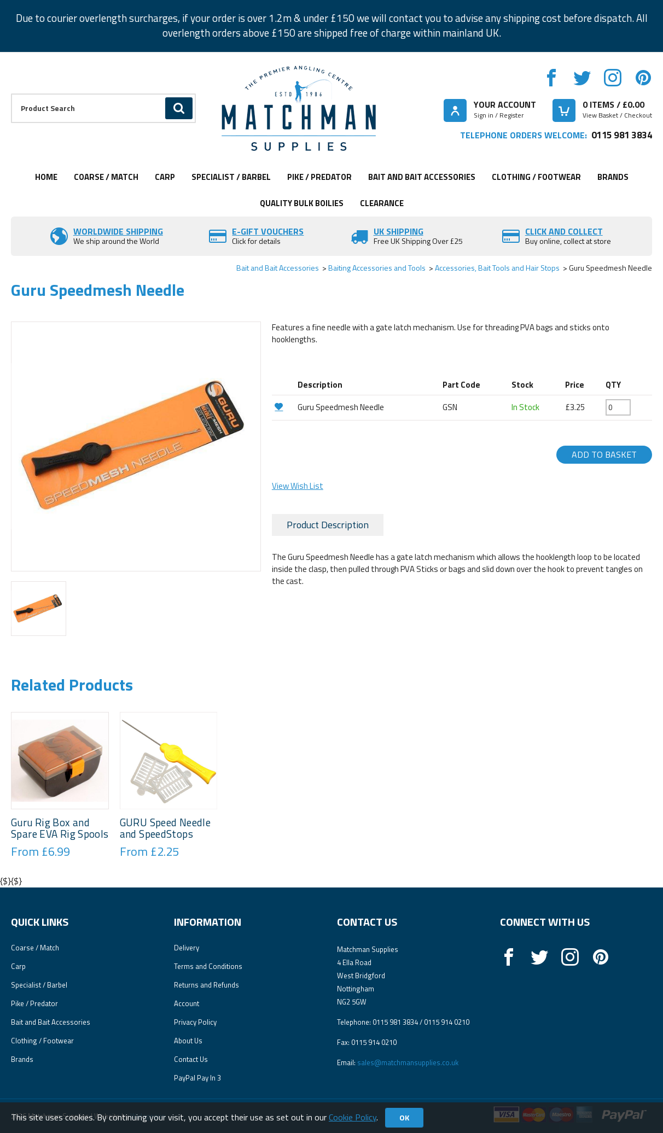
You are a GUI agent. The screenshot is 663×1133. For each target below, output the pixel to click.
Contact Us (191, 1059)
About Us (188, 1040)
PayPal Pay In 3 (197, 1077)
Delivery (186, 947)
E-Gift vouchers (268, 231)
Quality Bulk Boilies (302, 203)
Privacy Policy (195, 1022)
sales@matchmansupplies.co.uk (407, 1062)
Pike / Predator (319, 177)
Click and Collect (564, 231)
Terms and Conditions (208, 966)
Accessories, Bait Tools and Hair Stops (497, 267)
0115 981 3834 (621, 134)
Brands (613, 177)
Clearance (382, 203)
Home (46, 177)
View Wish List (297, 486)
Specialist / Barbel (231, 177)
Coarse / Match (106, 177)
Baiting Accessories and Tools (377, 267)
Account (186, 1003)
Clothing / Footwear (536, 177)
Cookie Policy (352, 1117)
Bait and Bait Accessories (421, 177)
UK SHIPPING (398, 231)
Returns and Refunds (206, 984)
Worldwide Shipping (118, 231)
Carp (165, 177)
